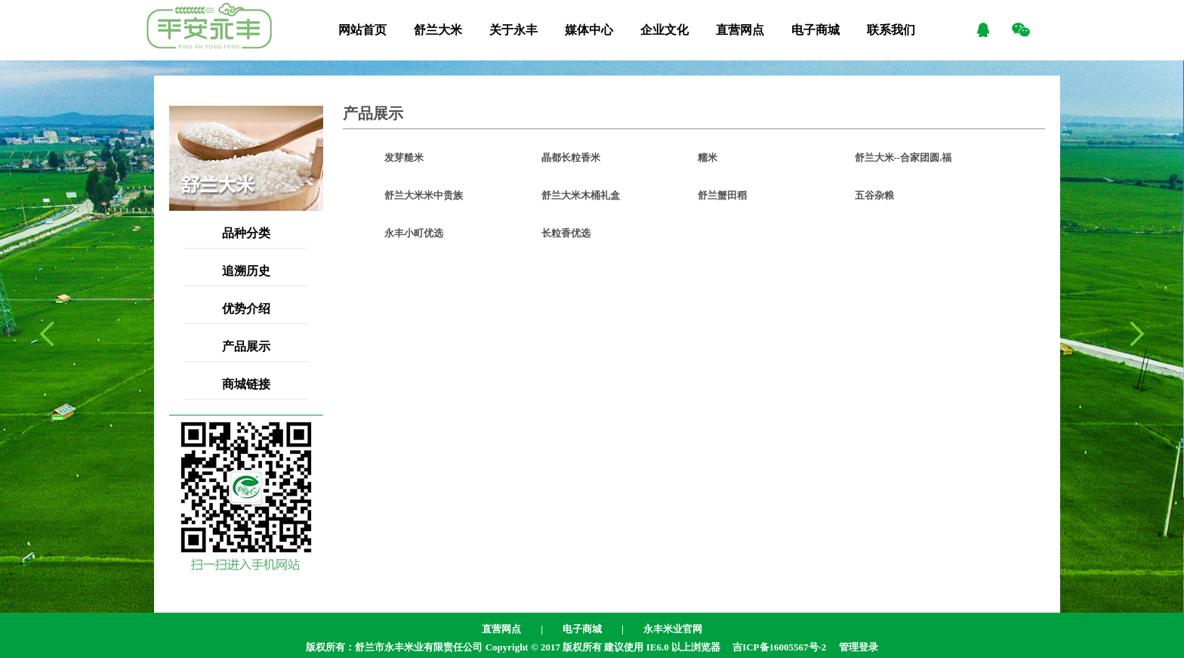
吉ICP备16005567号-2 (779, 647)
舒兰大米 (438, 29)
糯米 (707, 157)
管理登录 (858, 647)
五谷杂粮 (874, 195)
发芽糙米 (404, 157)
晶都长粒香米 (570, 157)
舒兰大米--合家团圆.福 (903, 157)
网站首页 (362, 29)
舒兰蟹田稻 (722, 195)
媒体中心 (589, 29)
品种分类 (246, 233)
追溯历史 (246, 270)
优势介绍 (246, 308)
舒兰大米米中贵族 (423, 195)
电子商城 (815, 29)
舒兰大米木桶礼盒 (580, 195)
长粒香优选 (565, 233)
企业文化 (664, 29)
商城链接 (246, 384)
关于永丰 (513, 29)
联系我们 (891, 29)
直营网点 (740, 29)
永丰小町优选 (413, 233)
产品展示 (246, 346)
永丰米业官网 (672, 629)
